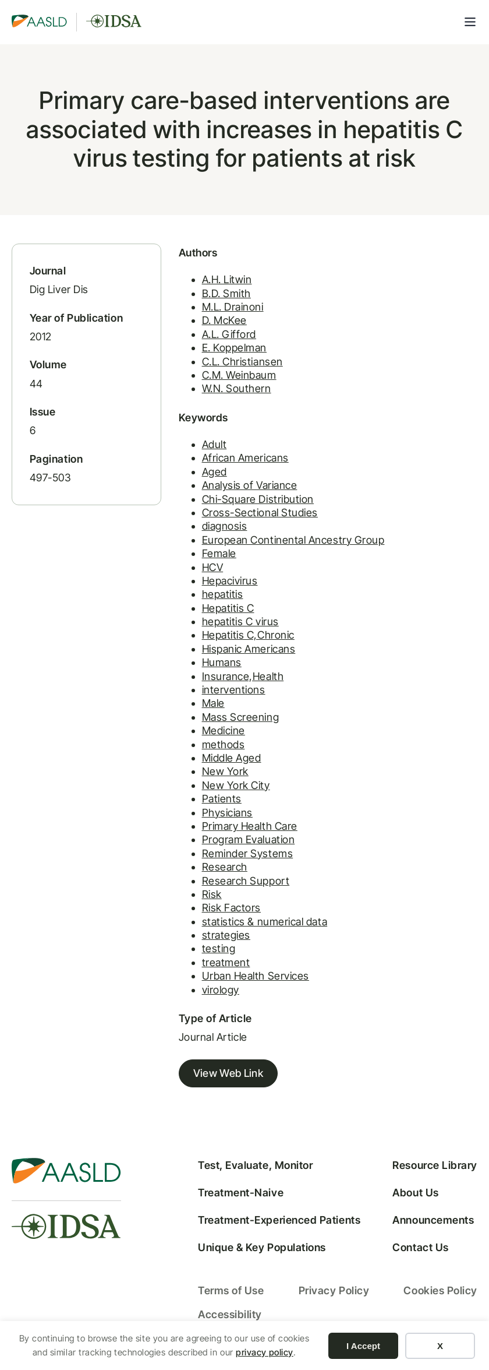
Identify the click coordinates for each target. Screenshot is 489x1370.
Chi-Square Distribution (258, 499)
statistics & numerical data (265, 921)
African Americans (245, 458)
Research (224, 867)
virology (220, 990)
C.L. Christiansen (242, 361)
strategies (226, 935)
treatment (226, 962)
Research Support (246, 881)
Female (219, 553)
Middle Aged (231, 758)
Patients (222, 799)
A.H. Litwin (227, 279)
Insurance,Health (243, 676)
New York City (236, 785)
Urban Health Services (255, 976)
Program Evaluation (248, 839)
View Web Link (228, 1073)
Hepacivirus (230, 581)
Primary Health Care (249, 826)
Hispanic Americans (249, 649)
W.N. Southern (236, 388)
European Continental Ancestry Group (293, 540)
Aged (214, 472)
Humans (222, 662)
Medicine (223, 730)
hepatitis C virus (240, 621)
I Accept (363, 1346)
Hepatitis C (228, 608)
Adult (214, 444)
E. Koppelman (234, 347)
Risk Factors (231, 907)
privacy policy (264, 1352)
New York (225, 771)
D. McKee (224, 320)
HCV (213, 567)
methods (223, 744)
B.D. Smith (226, 293)
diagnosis (224, 526)
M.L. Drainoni (233, 307)
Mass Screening (240, 717)
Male (213, 703)
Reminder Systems (247, 853)
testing (219, 948)
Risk (212, 894)
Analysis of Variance (249, 485)
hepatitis (222, 594)
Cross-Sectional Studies (260, 512)
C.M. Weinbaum (239, 375)
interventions (233, 690)
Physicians (227, 812)
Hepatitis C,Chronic (248, 635)
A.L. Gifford (229, 334)
